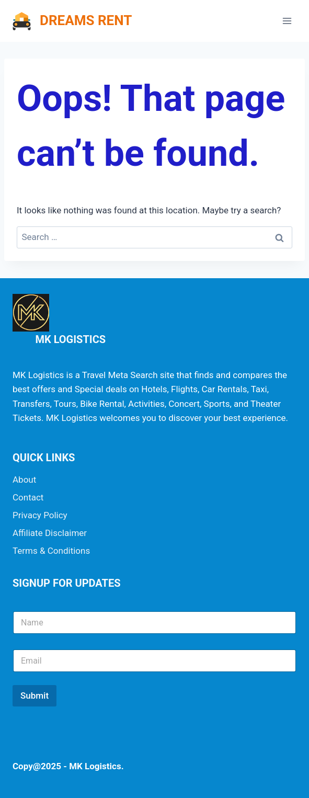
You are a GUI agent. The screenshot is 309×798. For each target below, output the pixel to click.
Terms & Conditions (51, 550)
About (24, 479)
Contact (28, 497)
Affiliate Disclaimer (50, 533)
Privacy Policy (40, 515)
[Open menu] (286, 21)
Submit (34, 695)
